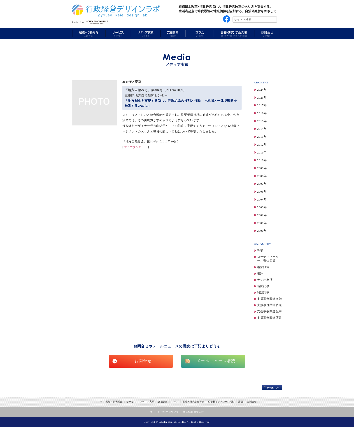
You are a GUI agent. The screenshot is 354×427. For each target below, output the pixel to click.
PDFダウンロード (135, 147)
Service (117, 33)
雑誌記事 (263, 292)
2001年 (262, 223)
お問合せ (143, 361)
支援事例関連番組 (269, 305)
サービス (131, 401)
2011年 (262, 152)
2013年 (262, 136)
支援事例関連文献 (269, 298)
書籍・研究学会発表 (193, 401)
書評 (260, 273)
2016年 (262, 113)
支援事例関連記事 (269, 311)
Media (145, 33)
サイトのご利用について (164, 411)
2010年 (262, 160)
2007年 (262, 183)
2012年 (262, 144)
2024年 (262, 89)
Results (172, 33)
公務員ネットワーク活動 (221, 401)
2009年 (262, 168)
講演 (240, 401)
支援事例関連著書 (269, 317)
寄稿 (260, 250)
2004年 (262, 199)
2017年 (262, 105)
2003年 (262, 207)
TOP (99, 401)
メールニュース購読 (216, 361)
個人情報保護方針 (193, 411)
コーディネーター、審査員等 (268, 258)
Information (267, 33)
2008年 (262, 176)
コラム (175, 401)
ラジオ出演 (264, 279)
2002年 (262, 215)
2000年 (262, 230)
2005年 (262, 191)
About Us (88, 33)
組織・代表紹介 (114, 401)
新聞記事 (263, 286)
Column (199, 33)
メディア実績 (147, 401)
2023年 (262, 97)
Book (233, 33)
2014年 (262, 128)
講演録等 (263, 267)
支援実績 (163, 401)
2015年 (262, 121)
